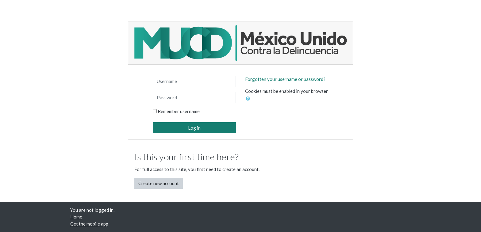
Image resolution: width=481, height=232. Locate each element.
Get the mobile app (89, 223)
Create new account (158, 183)
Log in (194, 128)
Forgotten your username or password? (285, 79)
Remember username (179, 111)
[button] (249, 98)
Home (76, 216)
